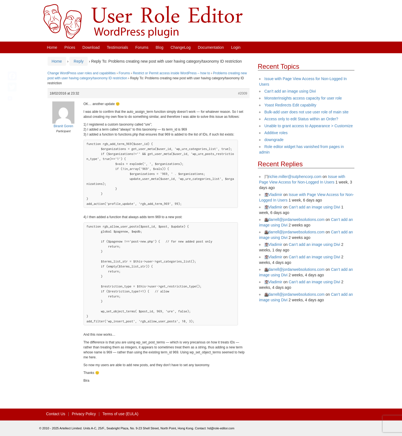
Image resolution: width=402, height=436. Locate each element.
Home (52, 47)
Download (91, 47)
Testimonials (117, 47)
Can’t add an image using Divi (290, 91)
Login (235, 47)
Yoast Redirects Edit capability (290, 105)
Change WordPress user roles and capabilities (82, 73)
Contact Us (55, 414)
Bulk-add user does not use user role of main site (306, 112)
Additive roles (276, 133)
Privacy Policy (84, 414)
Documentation (211, 47)
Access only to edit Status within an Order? (301, 119)
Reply (79, 61)
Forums (141, 47)
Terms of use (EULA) (120, 414)
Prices (69, 47)
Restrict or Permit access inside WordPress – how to (171, 73)
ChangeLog (181, 47)
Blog (160, 47)
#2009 (242, 93)
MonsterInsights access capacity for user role (303, 98)
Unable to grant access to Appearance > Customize (308, 126)
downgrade (274, 139)
